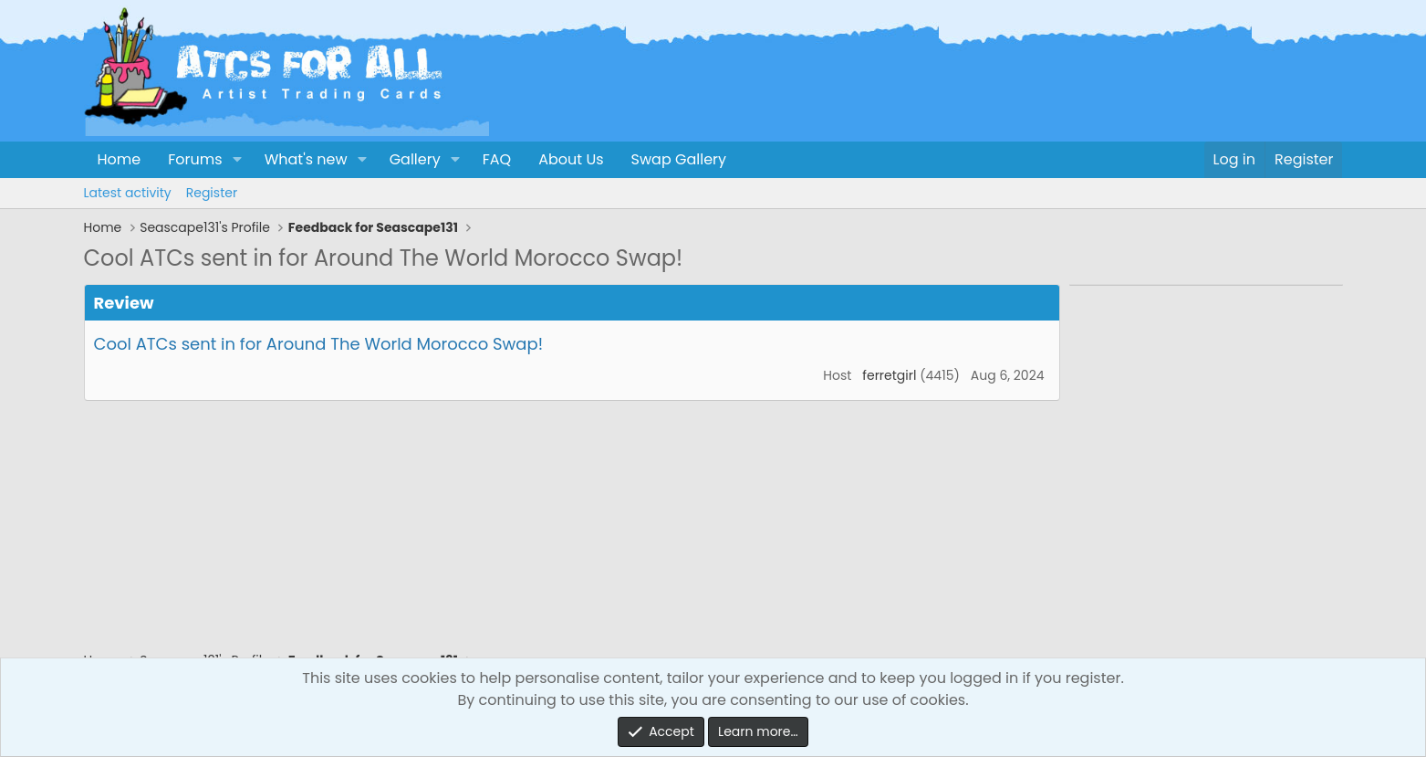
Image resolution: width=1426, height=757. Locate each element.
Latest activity (128, 193)
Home (119, 159)
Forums (195, 159)
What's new (306, 159)
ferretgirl (889, 375)
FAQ (497, 159)
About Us (570, 159)
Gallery (415, 159)
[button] (237, 160)
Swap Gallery (678, 159)
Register (211, 193)
